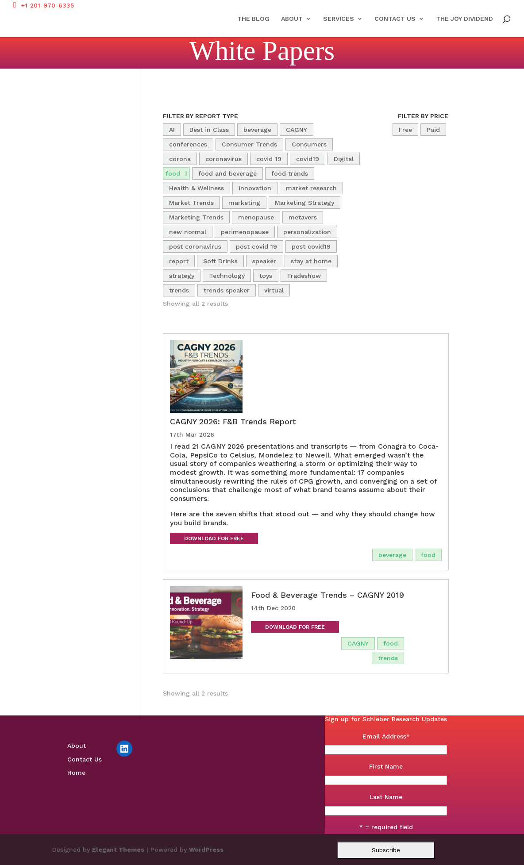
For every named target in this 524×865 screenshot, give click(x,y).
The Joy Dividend (464, 18)
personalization (307, 231)
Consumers (309, 144)
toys (265, 275)
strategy (181, 275)
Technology (227, 275)
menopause (256, 217)
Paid (433, 129)
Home (76, 772)
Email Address (386, 736)
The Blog (253, 18)
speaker (264, 261)
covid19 (307, 158)
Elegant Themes (118, 849)
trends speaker (227, 290)
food (173, 173)
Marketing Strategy (304, 202)
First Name (386, 766)
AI (172, 129)
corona (180, 158)
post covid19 (311, 246)
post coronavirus (195, 246)
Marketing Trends (196, 217)
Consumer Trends (249, 144)
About (292, 18)
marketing (244, 202)
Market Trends (191, 202)
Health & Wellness (196, 188)
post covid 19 (256, 246)
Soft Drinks (220, 261)
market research (311, 188)
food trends (289, 173)
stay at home (311, 261)
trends (179, 290)
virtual (274, 290)
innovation (255, 188)
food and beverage (227, 173)
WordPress (206, 849)
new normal (187, 231)
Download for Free (214, 538)
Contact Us (395, 18)
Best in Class (209, 129)
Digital (344, 158)
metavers (303, 217)
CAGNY (296, 129)
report (179, 261)
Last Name (386, 796)
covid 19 (268, 158)
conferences (188, 144)
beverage (257, 129)
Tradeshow (304, 275)
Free (405, 129)
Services (338, 18)
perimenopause (245, 231)
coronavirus (223, 158)
